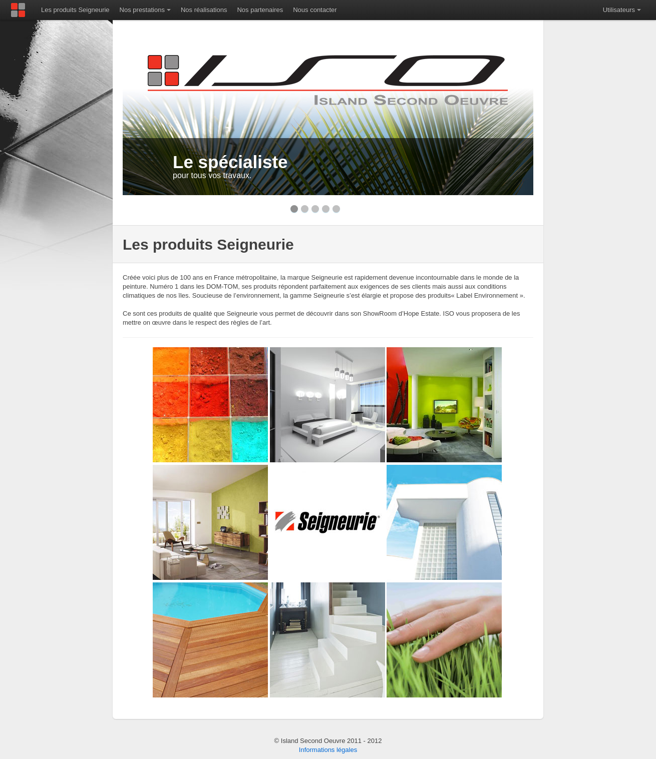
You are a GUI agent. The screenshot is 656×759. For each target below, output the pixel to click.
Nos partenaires (260, 10)
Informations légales (328, 749)
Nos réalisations (204, 10)
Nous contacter (315, 10)
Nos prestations (142, 10)
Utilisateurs (619, 10)
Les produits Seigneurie (75, 10)
